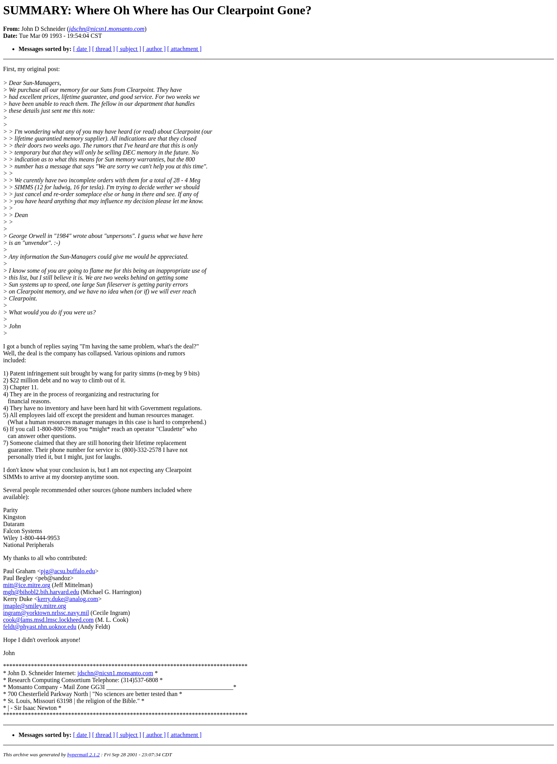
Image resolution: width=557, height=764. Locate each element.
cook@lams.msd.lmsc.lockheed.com (48, 619)
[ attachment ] (184, 49)
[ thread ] (103, 49)
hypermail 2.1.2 (83, 754)
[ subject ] (128, 49)
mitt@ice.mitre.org (26, 585)
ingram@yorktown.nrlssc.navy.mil (46, 613)
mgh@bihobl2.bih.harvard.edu (41, 592)
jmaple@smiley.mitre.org (34, 606)
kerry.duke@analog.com (68, 599)
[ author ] (154, 49)
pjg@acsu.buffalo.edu (68, 571)
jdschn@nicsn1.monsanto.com (115, 673)
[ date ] (82, 49)
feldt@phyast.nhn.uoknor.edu (39, 626)
